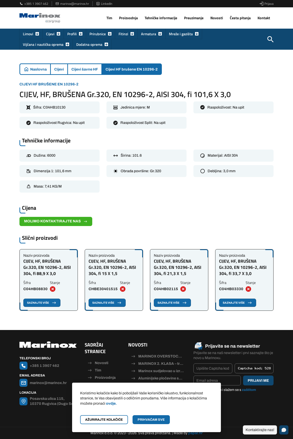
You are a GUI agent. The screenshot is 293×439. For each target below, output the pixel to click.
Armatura (148, 34)
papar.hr (195, 433)
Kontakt (264, 18)
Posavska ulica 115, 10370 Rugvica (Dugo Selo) (54, 401)
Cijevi (50, 34)
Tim (109, 18)
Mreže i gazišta (181, 34)
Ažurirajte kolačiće (104, 419)
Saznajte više (42, 302)
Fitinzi (123, 34)
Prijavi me (258, 380)
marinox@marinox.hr (72, 3)
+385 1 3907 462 (33, 3)
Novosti (216, 18)
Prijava (267, 3)
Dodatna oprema (89, 44)
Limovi (28, 34)
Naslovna (38, 69)
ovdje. (111, 403)
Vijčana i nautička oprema (43, 44)
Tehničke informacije (161, 18)
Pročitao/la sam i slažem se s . (227, 392)
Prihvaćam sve (151, 419)
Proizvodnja (128, 18)
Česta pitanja (240, 18)
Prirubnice (98, 34)
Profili (72, 34)
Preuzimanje (193, 18)
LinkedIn (104, 3)
